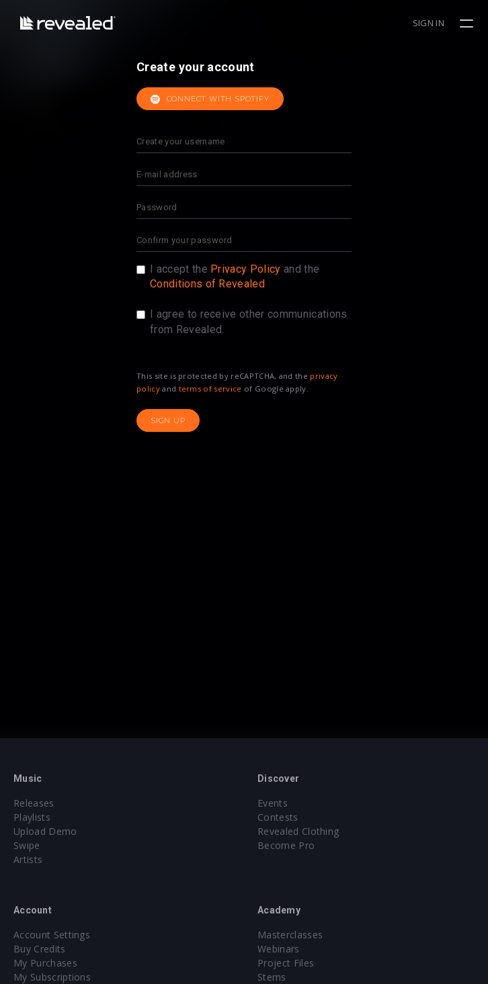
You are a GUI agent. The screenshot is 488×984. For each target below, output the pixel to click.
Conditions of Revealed (207, 283)
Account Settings (51, 934)
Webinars (278, 948)
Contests (277, 817)
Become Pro (286, 845)
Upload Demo (45, 831)
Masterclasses (290, 934)
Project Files (285, 962)
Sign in (428, 23)
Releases (33, 803)
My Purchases (45, 962)
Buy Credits (39, 948)
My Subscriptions (52, 977)
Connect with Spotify (210, 99)
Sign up (168, 420)
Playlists (31, 817)
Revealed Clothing (298, 831)
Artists (27, 859)
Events (272, 803)
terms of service (210, 389)
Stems (271, 977)
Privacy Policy (245, 269)
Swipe (26, 845)
